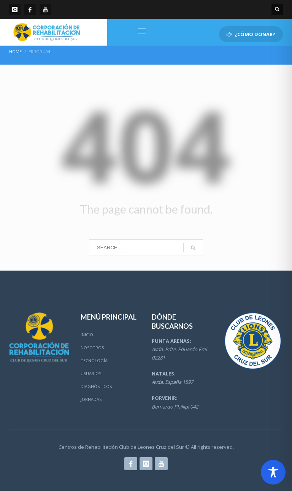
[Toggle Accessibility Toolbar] (273, 472)
